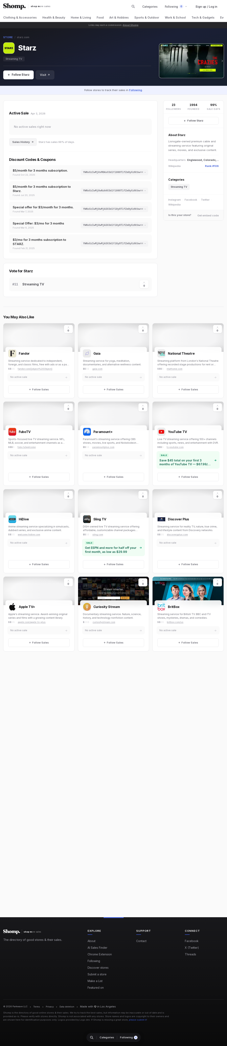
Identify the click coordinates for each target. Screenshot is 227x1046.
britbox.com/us (175, 622)
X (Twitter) (192, 947)
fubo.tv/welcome (27, 447)
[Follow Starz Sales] (193, 121)
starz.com (23, 37)
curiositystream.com (104, 622)
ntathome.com (174, 368)
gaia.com (97, 368)
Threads (190, 954)
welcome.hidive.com (29, 534)
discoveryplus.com (177, 534)
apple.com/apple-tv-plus (32, 622)
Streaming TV (14, 58)
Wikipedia (174, 204)
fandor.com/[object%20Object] (35, 368)
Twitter (205, 199)
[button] (176, 6)
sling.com (97, 534)
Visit (45, 75)
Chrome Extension (100, 954)
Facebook (191, 199)
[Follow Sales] (18, 74)
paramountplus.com (103, 447)
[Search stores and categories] (133, 6)
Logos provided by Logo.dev (74, 1019)
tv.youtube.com (175, 447)
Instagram (174, 199)
